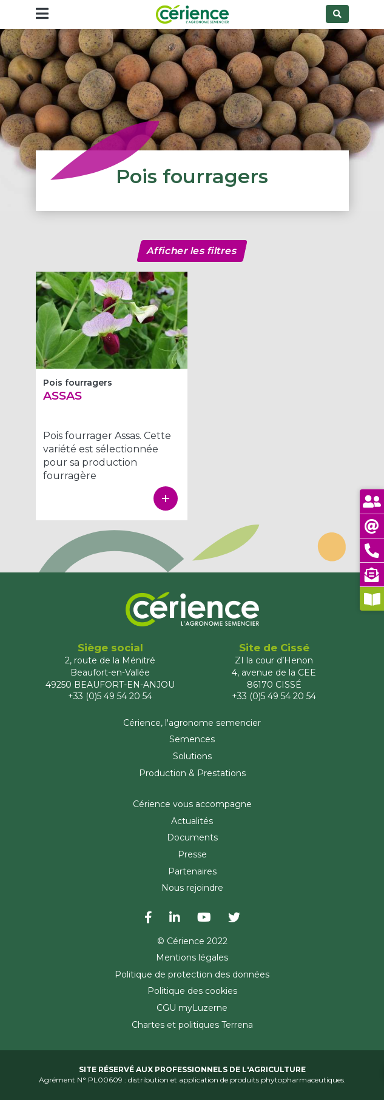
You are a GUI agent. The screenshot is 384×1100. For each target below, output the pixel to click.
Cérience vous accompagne (192, 804)
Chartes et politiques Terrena (192, 1024)
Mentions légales (192, 957)
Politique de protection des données (192, 974)
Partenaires (192, 871)
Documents (192, 837)
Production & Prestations (192, 773)
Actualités (192, 821)
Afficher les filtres (192, 251)
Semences (192, 739)
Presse (192, 854)
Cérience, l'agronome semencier (192, 722)
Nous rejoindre (192, 887)
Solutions (192, 756)
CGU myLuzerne (192, 1007)
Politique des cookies (192, 990)
